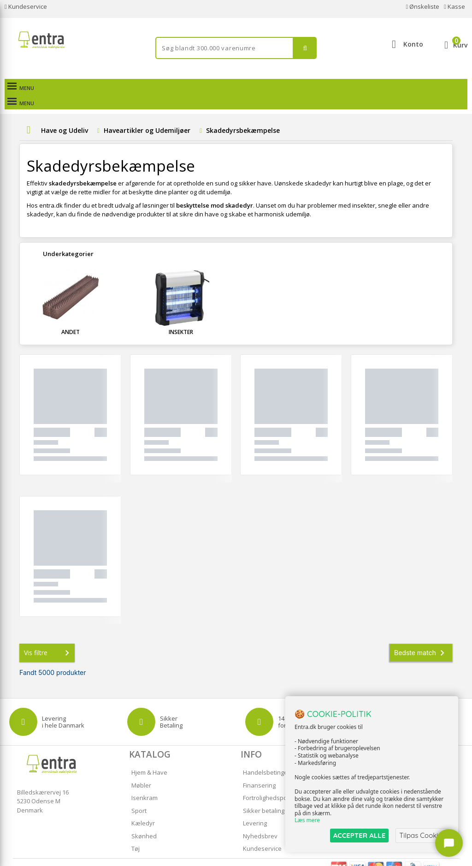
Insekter (181, 317)
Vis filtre (48, 637)
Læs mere (307, 820)
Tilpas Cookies (422, 835)
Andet (70, 317)
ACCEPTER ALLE (359, 835)
